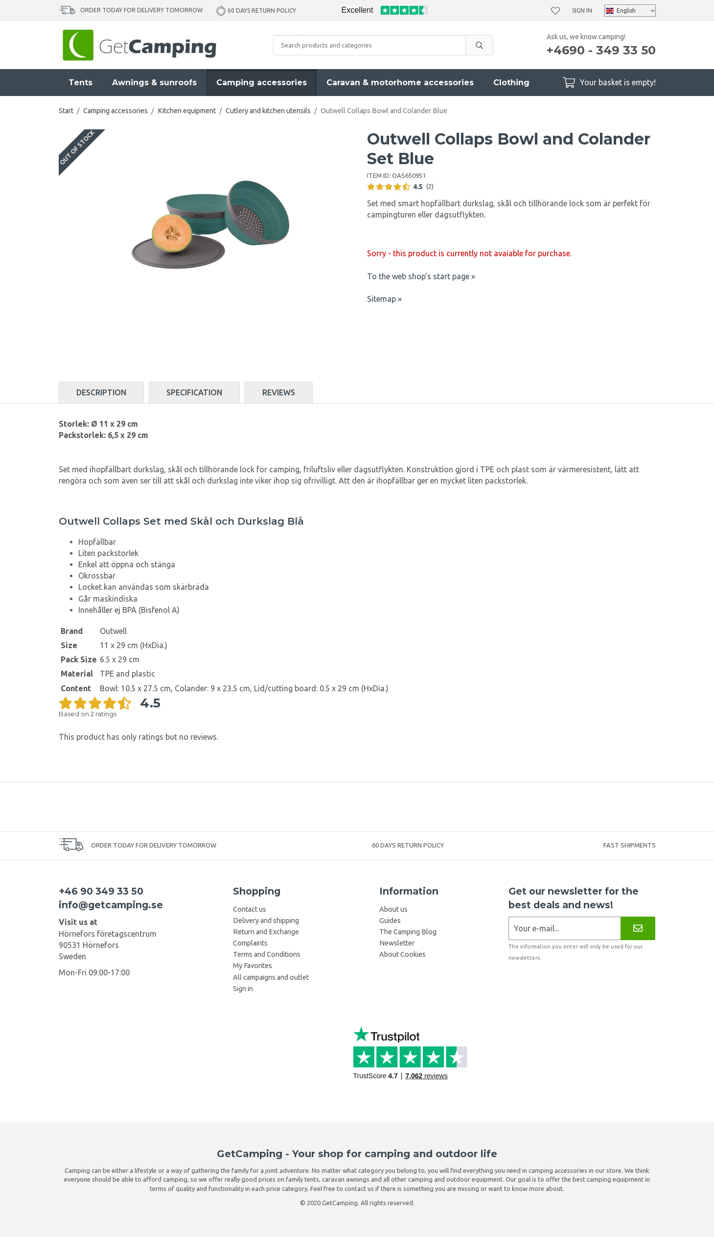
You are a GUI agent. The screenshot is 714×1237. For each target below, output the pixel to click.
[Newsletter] (638, 928)
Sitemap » (384, 298)
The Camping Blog (408, 932)
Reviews (278, 392)
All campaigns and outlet (271, 977)
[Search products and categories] (369, 45)
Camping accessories (261, 82)
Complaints (250, 943)
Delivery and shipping (266, 920)
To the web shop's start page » (421, 276)
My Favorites (252, 966)
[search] (479, 45)
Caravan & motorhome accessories (400, 82)
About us (393, 909)
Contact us (249, 909)
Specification (194, 392)
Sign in (582, 10)
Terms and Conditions (266, 954)
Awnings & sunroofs (154, 82)
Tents (80, 82)
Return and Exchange (266, 932)
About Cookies (402, 954)
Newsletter (397, 943)
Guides (390, 920)
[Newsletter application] (564, 928)
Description (101, 392)
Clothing (511, 82)
